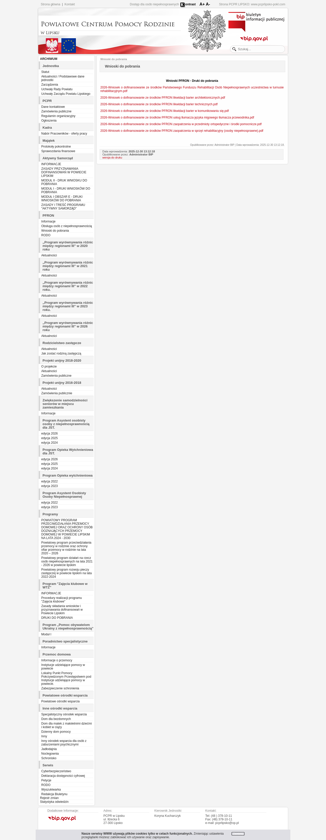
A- (208, 4)
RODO (45, 235)
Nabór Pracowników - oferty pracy (64, 133)
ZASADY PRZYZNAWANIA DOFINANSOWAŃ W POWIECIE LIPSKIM (63, 172)
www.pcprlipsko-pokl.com (268, 4)
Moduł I (46, 634)
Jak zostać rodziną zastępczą (61, 353)
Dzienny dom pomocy (56, 731)
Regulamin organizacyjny (58, 116)
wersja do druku (112, 157)
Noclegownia (50, 753)
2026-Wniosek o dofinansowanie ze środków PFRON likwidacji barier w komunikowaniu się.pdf (164, 111)
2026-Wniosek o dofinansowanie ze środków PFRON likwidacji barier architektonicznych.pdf (162, 97)
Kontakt (69, 4)
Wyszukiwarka (51, 789)
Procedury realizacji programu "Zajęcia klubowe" (61, 599)
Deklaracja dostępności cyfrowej (63, 776)
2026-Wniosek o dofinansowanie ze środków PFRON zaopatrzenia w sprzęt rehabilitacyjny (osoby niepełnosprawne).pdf (181, 131)
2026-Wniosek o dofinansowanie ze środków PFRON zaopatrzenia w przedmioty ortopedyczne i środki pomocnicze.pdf (181, 124)
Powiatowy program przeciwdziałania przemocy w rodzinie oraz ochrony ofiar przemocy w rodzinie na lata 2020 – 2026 (66, 548)
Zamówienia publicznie (56, 393)
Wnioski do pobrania (55, 230)
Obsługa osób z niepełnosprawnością (66, 226)
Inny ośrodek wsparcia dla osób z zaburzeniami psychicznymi (63, 742)
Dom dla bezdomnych (56, 719)
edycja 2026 (49, 433)
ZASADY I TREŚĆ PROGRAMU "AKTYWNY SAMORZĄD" (63, 206)
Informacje (48, 221)
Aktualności (49, 255)
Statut (45, 72)
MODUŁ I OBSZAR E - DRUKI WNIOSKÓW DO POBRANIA (62, 198)
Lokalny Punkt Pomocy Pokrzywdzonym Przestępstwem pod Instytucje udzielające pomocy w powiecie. (66, 678)
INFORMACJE (51, 164)
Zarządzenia (49, 84)
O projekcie (49, 366)
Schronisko (48, 758)
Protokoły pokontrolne (56, 146)
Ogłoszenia (49, 120)
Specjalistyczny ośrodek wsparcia (64, 714)
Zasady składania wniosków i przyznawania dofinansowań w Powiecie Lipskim (62, 609)
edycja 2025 (49, 438)
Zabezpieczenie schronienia (60, 688)
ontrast (190, 4)
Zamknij (238, 833)
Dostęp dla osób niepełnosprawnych (154, 4)
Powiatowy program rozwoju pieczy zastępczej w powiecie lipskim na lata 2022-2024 (66, 573)
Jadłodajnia (49, 749)
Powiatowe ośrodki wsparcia (60, 701)
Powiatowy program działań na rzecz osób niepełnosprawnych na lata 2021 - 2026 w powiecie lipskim (66, 561)
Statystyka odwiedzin (54, 802)
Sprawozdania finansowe (58, 151)
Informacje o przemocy (56, 660)
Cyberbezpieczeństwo (56, 771)
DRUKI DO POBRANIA (57, 618)
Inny (44, 736)
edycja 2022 (49, 481)
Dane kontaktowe (53, 107)
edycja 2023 (49, 486)
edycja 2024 (49, 442)
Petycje (46, 780)
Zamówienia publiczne (56, 111)
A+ (202, 4)
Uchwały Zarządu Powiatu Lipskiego (65, 94)
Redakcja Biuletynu (54, 794)
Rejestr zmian (49, 798)
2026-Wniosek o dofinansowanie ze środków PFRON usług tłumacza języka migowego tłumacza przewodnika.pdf (177, 117)
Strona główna (50, 4)
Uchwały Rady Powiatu (57, 89)
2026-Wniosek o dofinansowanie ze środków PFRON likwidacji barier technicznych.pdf (159, 104)
